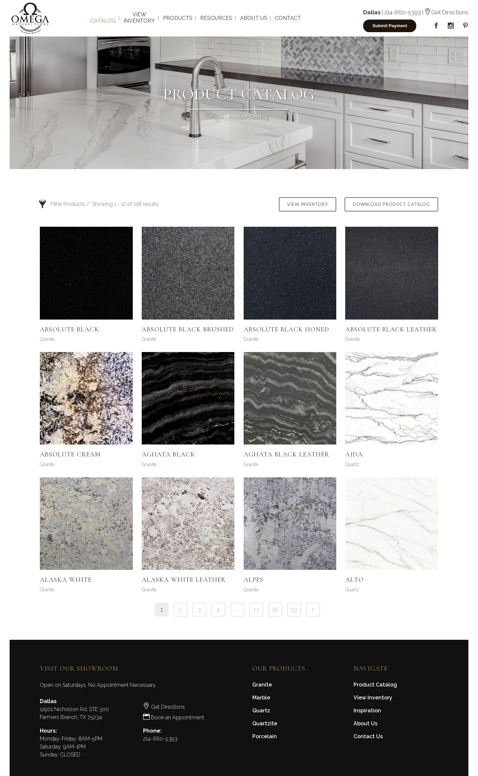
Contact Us (368, 736)
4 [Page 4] (218, 609)
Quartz (352, 464)
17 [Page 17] (256, 609)
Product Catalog (375, 685)
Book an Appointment (173, 717)
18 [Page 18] (275, 609)
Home (217, 117)
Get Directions (446, 12)
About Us (365, 723)
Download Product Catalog (391, 204)
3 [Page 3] (199, 609)
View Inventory (307, 204)
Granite (47, 339)
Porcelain (264, 736)
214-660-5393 (402, 12)
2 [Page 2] (180, 609)
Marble (261, 697)
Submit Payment (389, 25)
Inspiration (367, 710)
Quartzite (264, 723)
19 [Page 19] (294, 609)
